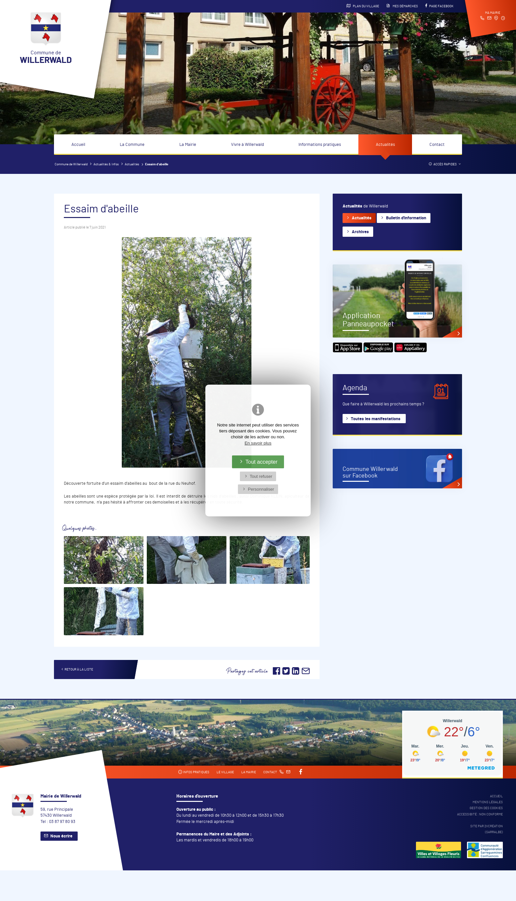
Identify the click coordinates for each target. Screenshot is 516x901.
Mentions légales (488, 802)
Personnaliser (261, 489)
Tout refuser (261, 476)
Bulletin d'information (406, 218)
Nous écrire (61, 836)
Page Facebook (439, 6)
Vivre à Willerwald (247, 145)
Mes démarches (402, 6)
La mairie (248, 772)
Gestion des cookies (486, 808)
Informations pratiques (319, 145)
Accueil (78, 145)
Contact (437, 145)
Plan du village (363, 6)
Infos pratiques (193, 772)
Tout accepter (261, 462)
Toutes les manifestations (375, 419)
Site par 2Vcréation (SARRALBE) (486, 829)
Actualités (385, 145)
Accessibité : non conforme (480, 814)
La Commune (132, 145)
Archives (360, 232)
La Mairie (187, 145)
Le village (225, 772)
